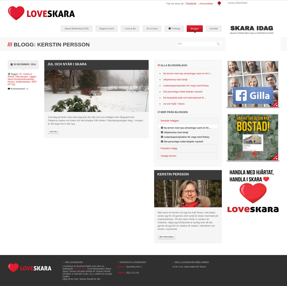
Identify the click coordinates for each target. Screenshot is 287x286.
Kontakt (214, 28)
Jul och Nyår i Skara (67, 64)
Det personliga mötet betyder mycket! (183, 91)
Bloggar (195, 28)
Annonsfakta (206, 3)
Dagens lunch (106, 28)
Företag (174, 28)
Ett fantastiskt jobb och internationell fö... (184, 97)
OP (9, 84)
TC (20, 74)
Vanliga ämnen (168, 155)
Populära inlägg (169, 148)
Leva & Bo (130, 28)
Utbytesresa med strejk (175, 79)
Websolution (80, 268)
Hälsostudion (21, 76)
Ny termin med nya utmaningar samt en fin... (187, 127)
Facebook (191, 3)
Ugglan (32, 76)
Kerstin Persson (173, 174)
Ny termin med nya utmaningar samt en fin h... (187, 73)
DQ (13, 84)
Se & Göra (152, 28)
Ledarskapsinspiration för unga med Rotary (186, 85)
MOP (33, 82)
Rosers (11, 82)
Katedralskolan (23, 82)
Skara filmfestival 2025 (77, 28)
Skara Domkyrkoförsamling (21, 79)
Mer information (167, 237)
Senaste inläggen (170, 120)
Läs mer (53, 131)
